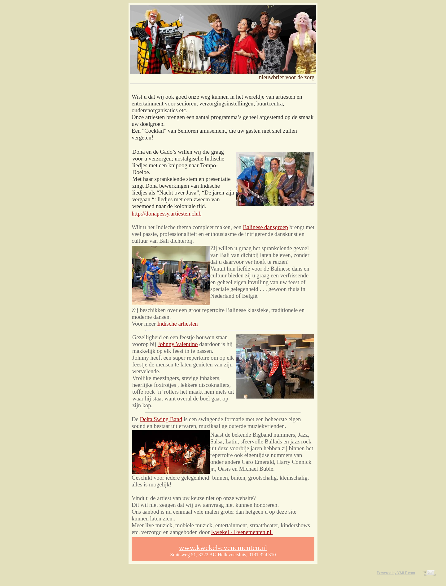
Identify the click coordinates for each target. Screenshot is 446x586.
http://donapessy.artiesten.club (167, 213)
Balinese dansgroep (265, 227)
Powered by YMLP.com (396, 573)
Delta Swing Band (161, 419)
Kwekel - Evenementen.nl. (242, 532)
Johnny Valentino (178, 344)
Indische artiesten (177, 323)
